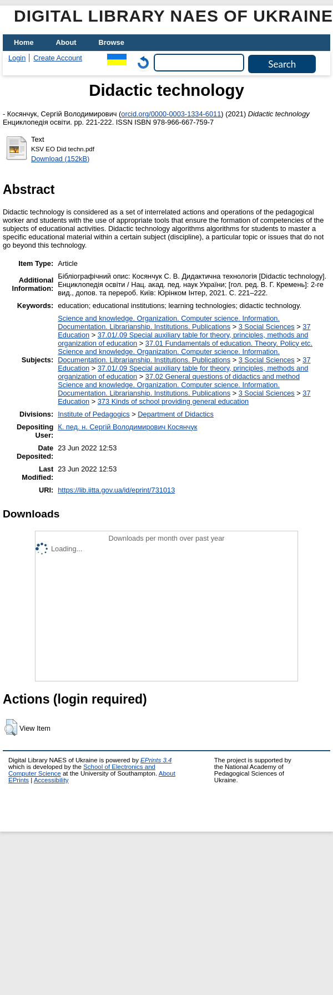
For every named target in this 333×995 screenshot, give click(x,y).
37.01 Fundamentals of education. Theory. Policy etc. (228, 343)
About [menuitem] (66, 42)
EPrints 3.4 (155, 760)
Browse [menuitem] (111, 42)
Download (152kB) (60, 159)
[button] (10, 727)
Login (17, 58)
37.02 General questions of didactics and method (222, 376)
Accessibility (51, 780)
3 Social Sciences (267, 326)
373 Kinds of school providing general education (173, 401)
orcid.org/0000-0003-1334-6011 (171, 114)
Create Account (57, 58)
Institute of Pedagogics (93, 414)
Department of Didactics (176, 414)
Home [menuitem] (24, 42)
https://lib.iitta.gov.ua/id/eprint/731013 (116, 490)
